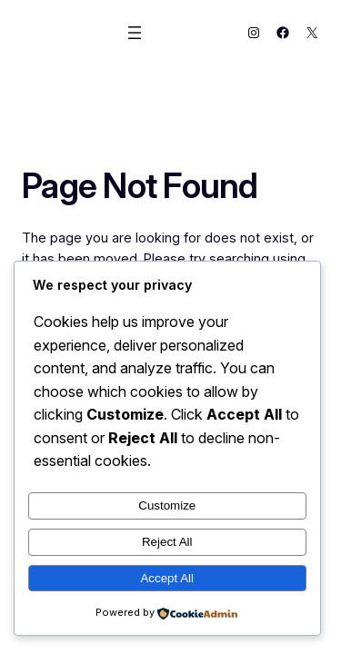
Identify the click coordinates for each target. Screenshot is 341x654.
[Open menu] (134, 33)
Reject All (167, 542)
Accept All (167, 578)
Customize (167, 505)
